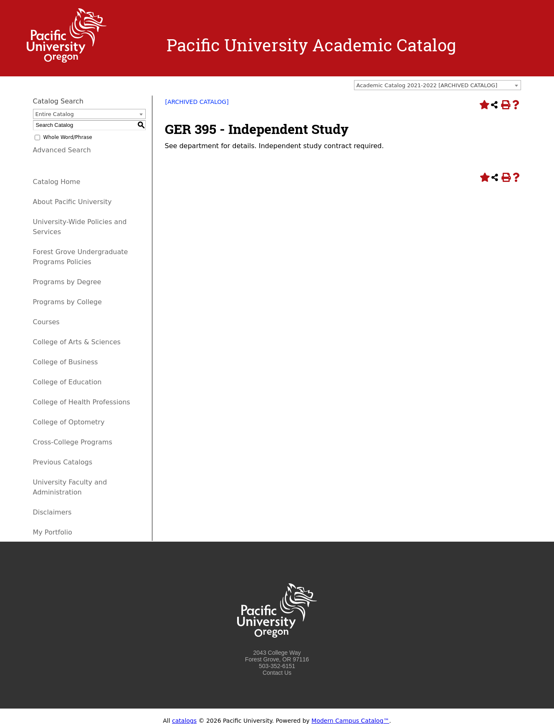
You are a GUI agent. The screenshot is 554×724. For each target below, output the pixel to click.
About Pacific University (72, 202)
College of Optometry (69, 422)
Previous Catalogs (62, 462)
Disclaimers (52, 512)
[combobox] (437, 85)
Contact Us (277, 672)
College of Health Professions (81, 402)
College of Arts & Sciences (77, 342)
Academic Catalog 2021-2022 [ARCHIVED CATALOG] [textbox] (427, 85)
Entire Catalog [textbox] (54, 114)
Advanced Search (62, 150)
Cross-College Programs (72, 442)
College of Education (67, 382)
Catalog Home (57, 182)
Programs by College (67, 302)
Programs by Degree (67, 282)
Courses (46, 322)
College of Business (65, 362)
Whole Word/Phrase (67, 137)
